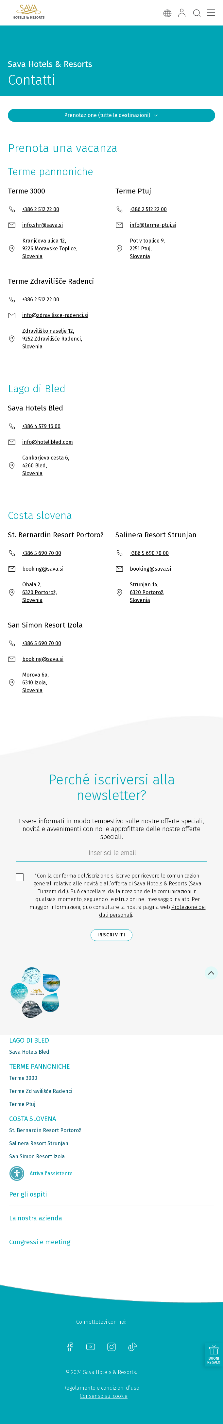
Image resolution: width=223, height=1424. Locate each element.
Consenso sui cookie (104, 1396)
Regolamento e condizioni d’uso (101, 1388)
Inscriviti (111, 935)
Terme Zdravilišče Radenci (40, 1091)
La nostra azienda (35, 1218)
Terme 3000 (23, 1078)
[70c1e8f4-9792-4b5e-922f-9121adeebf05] (111, 854)
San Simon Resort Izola (37, 1156)
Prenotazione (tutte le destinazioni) (111, 115)
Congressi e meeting (39, 1242)
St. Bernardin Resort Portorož (45, 1130)
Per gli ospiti (28, 1194)
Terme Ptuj (22, 1104)
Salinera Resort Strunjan (38, 1143)
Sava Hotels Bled (29, 1052)
